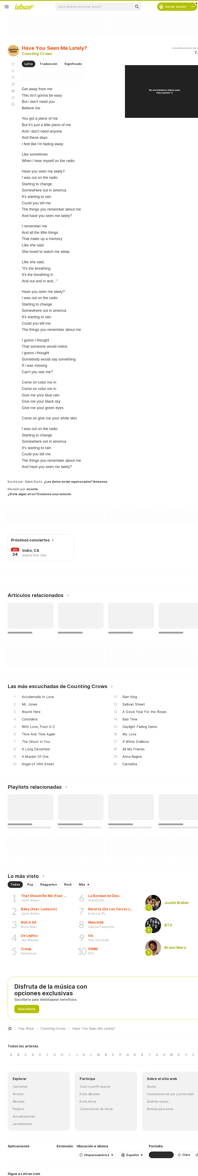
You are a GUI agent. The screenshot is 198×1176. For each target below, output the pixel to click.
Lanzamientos (22, 1124)
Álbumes (19, 1101)
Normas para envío (160, 1109)
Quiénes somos (158, 1101)
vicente (32, 489)
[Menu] (6, 6)
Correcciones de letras (96, 1109)
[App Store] (43, 1155)
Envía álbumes (90, 1094)
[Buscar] (137, 6)
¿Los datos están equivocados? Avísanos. (76, 481)
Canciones (20, 1086)
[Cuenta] (193, 6)
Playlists (18, 1109)
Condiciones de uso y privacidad (170, 1094)
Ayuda (151, 1086)
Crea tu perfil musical (95, 1086)
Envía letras (88, 1101)
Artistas (18, 1094)
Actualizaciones (24, 1116)
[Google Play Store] (19, 1155)
